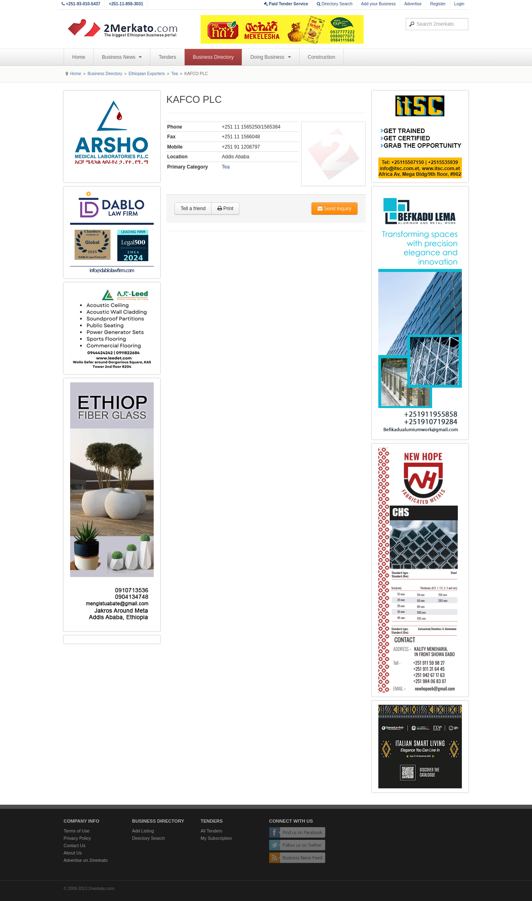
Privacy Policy (77, 838)
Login (459, 4)
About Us (73, 852)
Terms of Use (77, 830)
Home (78, 57)
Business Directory (213, 57)
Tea (174, 73)
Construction (321, 57)
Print (225, 208)
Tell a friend (193, 208)
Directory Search (335, 4)
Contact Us (74, 845)
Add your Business (378, 4)
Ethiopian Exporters (146, 73)
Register (438, 4)
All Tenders (211, 830)
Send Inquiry (334, 208)
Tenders (167, 57)
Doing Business (270, 57)
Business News (122, 57)
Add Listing (143, 830)
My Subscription (216, 838)
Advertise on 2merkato (86, 860)
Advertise (413, 4)
